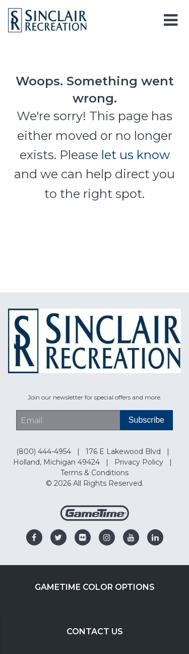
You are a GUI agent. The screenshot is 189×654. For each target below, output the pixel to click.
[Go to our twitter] (58, 537)
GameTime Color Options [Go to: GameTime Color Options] (95, 587)
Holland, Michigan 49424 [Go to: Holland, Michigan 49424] (57, 462)
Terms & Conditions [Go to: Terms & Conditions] (94, 472)
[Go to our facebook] (34, 537)
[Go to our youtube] (131, 537)
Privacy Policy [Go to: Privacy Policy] (139, 462)
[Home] (47, 19)
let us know (135, 154)
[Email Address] (68, 420)
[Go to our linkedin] (155, 537)
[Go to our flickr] (83, 537)
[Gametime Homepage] (95, 518)
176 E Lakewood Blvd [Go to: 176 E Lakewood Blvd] (124, 451)
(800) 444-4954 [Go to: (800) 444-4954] (44, 451)
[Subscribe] (146, 420)
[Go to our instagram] (107, 537)
